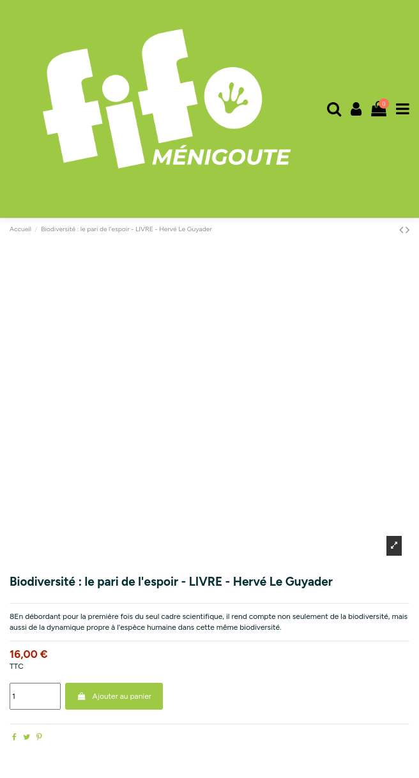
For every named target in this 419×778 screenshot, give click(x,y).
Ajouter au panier (114, 696)
